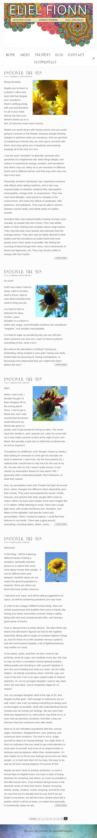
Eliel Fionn (29, 76)
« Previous (33, 818)
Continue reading (61, 257)
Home (10, 55)
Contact (76, 55)
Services (43, 55)
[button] (93, 58)
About (25, 55)
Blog (59, 55)
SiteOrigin (58, 837)
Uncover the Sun (23, 72)
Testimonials (45, 62)
